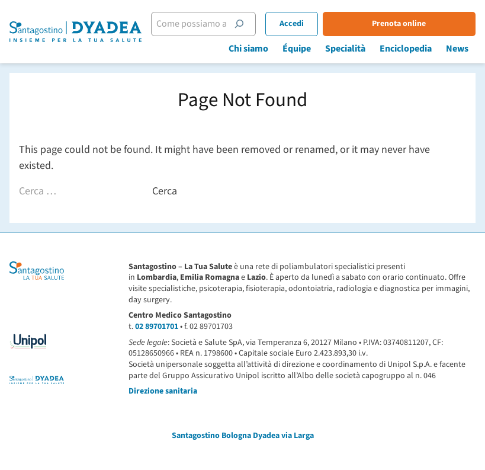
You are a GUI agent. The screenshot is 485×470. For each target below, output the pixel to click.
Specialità (345, 48)
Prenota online (399, 24)
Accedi (292, 24)
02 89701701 (156, 326)
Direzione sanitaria (163, 391)
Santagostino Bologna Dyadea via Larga (243, 436)
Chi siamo (248, 48)
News (457, 48)
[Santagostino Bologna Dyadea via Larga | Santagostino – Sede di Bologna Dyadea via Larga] (75, 31)
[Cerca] (239, 24)
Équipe (296, 48)
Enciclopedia (406, 48)
